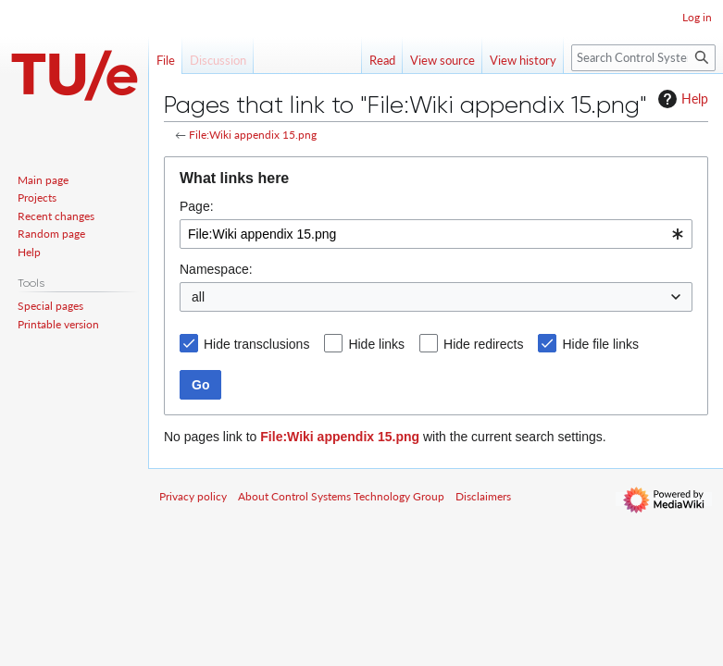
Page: (197, 206)
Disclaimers (483, 496)
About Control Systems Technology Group (341, 496)
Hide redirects (483, 344)
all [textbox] (198, 297)
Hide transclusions (256, 344)
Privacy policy (193, 496)
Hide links (376, 344)
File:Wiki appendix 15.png (253, 135)
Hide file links (600, 344)
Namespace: (216, 269)
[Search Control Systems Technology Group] (643, 57)
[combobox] (436, 234)
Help (681, 99)
